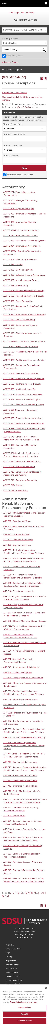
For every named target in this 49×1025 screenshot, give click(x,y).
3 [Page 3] (13, 893)
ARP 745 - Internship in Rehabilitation (20, 786)
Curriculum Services (25, 19)
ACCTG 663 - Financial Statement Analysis (22, 418)
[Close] (46, 990)
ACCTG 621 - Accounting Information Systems (24, 341)
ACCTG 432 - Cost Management (18, 270)
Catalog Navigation (13, 69)
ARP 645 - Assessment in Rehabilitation (21, 667)
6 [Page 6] (21, 893)
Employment (11, 961)
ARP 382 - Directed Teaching (16, 534)
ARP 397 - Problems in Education (18, 539)
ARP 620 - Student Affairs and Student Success (24, 621)
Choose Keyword (10, 155)
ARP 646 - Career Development (17, 672)
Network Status (12, 972)
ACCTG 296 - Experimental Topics (18, 208)
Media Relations (12, 964)
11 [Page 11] (35, 893)
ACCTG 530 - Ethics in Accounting (19, 319)
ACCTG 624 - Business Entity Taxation (20, 346)
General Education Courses (14, 92)
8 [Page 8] (26, 893)
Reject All (24, 1017)
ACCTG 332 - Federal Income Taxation (20, 235)
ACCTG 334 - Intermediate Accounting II (21, 246)
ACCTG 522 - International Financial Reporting (24, 314)
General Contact (12, 976)
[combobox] (24, 30)
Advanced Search (10, 62)
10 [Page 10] (32, 893)
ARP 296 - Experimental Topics (17, 521)
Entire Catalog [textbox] (9, 43)
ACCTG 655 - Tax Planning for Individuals (22, 384)
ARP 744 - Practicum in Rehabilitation (20, 780)
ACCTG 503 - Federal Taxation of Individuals (23, 296)
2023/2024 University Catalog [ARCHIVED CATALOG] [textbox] (25, 30)
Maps (8, 953)
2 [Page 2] (10, 893)
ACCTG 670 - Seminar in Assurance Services (23, 423)
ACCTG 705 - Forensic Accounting (19, 466)
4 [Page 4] (16, 893)
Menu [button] (4, 3)
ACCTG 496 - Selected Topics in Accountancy (24, 275)
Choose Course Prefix (13, 124)
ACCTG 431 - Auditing (13, 264)
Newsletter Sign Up (14, 984)
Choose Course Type (12, 145)
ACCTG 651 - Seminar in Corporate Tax (20, 373)
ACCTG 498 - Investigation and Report (20, 280)
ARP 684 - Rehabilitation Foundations (20, 699)
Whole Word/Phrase (14, 56)
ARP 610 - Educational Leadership (18, 591)
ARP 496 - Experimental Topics (17, 545)
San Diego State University (22, 12)
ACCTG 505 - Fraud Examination (18, 301)
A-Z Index (10, 945)
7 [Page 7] (23, 893)
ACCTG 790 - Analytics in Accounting (20, 480)
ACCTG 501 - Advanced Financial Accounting (24, 290)
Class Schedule (24, 107)
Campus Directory (13, 949)
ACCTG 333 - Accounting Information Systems (24, 240)
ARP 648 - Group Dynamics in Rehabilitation (23, 677)
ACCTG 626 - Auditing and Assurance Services (24, 360)
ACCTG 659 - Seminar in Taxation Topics (21, 399)
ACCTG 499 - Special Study (15, 285)
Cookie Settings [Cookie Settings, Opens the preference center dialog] (24, 1010)
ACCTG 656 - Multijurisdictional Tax (19, 389)
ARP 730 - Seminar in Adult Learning (20, 762)
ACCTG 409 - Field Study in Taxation (20, 259)
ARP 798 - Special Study (14, 815)
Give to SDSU (11, 968)
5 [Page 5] (18, 893)
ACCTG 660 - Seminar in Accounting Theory (23, 404)
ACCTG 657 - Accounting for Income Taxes (22, 394)
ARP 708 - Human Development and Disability (24, 737)
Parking (9, 957)
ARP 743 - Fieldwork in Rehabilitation (20, 775)
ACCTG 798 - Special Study (15, 490)
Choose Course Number (14, 134)
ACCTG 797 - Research (13, 485)
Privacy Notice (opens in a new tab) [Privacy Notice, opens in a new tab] (23, 1005)
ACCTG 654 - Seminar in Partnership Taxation (23, 378)
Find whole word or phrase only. (20, 175)
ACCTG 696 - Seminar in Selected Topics (21, 461)
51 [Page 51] (8, 896)
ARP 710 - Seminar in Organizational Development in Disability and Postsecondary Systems (24, 745)
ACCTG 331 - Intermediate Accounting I (21, 230)
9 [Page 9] (29, 893)
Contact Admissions (14, 980)
